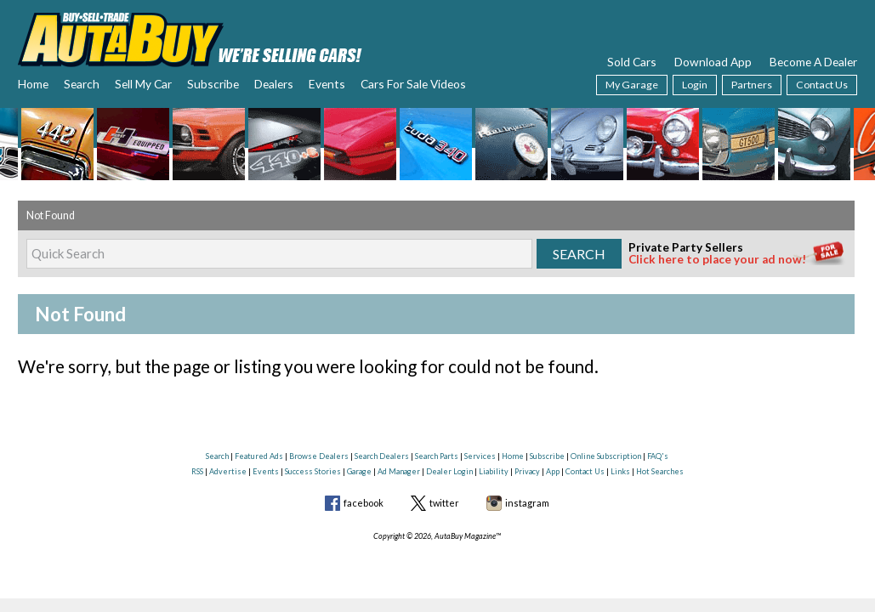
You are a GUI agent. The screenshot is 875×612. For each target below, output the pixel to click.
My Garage (631, 84)
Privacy (527, 471)
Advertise (228, 471)
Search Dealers (382, 456)
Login (694, 84)
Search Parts (436, 456)
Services (480, 456)
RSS (197, 471)
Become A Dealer (813, 61)
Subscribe (213, 83)
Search (81, 83)
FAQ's (657, 456)
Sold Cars (631, 61)
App (553, 471)
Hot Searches (660, 471)
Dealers (273, 83)
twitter (444, 502)
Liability (494, 471)
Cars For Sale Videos (413, 83)
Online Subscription (606, 456)
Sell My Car (143, 83)
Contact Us (822, 84)
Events (327, 83)
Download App (713, 61)
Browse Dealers (319, 456)
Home (33, 83)
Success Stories (313, 471)
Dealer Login (449, 471)
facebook (364, 502)
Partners (751, 84)
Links (620, 471)
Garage (359, 471)
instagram (527, 502)
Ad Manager (399, 471)
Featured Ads (259, 456)
